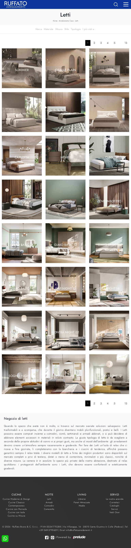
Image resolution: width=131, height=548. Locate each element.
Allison (109, 113)
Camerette (49, 509)
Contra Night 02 (65, 332)
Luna (22, 201)
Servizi (114, 509)
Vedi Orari (115, 512)
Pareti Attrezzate (82, 502)
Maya (109, 70)
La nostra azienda (114, 499)
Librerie (82, 499)
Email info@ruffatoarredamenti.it (76, 530)
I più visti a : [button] (89, 29)
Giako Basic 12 (65, 245)
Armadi (49, 502)
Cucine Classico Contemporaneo (16, 504)
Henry (66, 157)
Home (55, 21)
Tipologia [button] (76, 29)
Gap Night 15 (65, 288)
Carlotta (22, 157)
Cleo (109, 157)
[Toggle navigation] (125, 4)
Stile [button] (66, 29)
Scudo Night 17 (109, 376)
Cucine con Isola (16, 512)
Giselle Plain (65, 70)
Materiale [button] (48, 29)
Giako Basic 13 (109, 245)
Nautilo (65, 201)
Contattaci (115, 502)
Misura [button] (58, 29)
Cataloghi (114, 505)
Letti (76, 21)
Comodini (49, 505)
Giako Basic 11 (22, 245)
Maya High (21, 113)
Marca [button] (38, 29)
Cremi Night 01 (22, 332)
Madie (82, 505)
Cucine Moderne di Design (16, 499)
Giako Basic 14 (21, 288)
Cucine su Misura (16, 515)
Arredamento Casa (66, 21)
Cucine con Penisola (16, 509)
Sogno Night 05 (22, 376)
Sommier (22, 70)
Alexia (65, 113)
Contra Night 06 (65, 376)
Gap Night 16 (109, 288)
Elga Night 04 (109, 332)
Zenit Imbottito (109, 201)
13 (126, 43)
